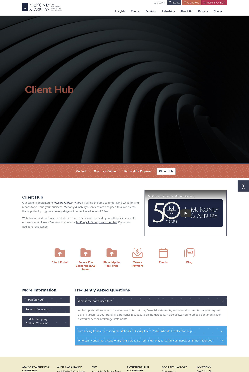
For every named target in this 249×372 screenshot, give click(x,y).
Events (174, 2)
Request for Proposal (137, 171)
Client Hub (191, 2)
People (135, 11)
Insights (120, 11)
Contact (219, 11)
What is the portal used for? (95, 301)
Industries (168, 11)
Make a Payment (214, 2)
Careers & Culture (105, 171)
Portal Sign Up (35, 300)
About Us (186, 11)
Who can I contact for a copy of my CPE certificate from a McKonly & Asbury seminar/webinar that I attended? (146, 340)
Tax (94, 367)
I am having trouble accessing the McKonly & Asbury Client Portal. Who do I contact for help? (135, 331)
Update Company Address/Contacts (36, 321)
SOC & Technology (174, 367)
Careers (203, 11)
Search (159, 2)
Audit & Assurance (69, 367)
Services (150, 11)
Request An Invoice (38, 309)
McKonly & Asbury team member (96, 222)
